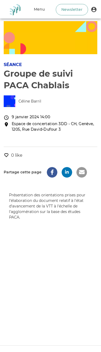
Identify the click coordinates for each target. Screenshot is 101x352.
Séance (13, 64)
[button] (94, 9)
